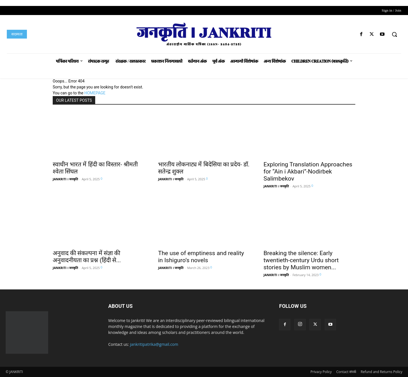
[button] (394, 34)
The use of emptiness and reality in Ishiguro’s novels (201, 257)
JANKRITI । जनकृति (65, 179)
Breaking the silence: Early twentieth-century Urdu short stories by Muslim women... (301, 260)
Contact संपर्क (346, 371)
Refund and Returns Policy (381, 371)
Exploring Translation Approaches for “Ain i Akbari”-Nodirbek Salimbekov (308, 171)
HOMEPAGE (94, 93)
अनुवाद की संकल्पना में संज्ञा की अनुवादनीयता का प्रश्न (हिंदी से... (87, 257)
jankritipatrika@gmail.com (154, 344)
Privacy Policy (321, 371)
